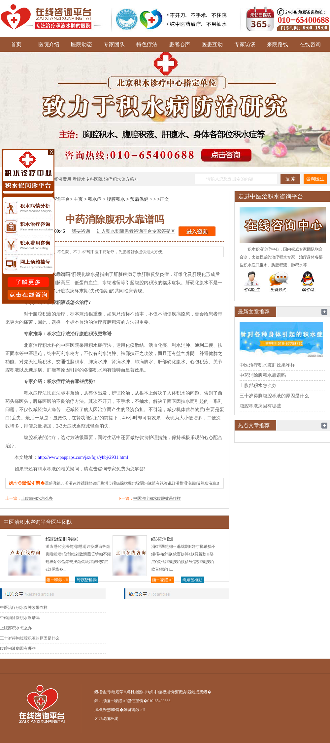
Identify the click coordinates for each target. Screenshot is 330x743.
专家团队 (114, 44)
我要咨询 (81, 231)
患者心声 (179, 44)
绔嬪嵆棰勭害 (87, 580)
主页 (78, 199)
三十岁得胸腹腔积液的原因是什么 (29, 638)
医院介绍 (48, 44)
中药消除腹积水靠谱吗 (20, 617)
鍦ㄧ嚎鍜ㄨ (57, 580)
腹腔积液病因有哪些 (18, 648)
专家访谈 (244, 44)
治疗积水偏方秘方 (121, 179)
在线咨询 (310, 44)
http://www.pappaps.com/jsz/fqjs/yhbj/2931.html (83, 457)
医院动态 (81, 44)
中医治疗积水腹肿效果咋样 (157, 498)
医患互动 (212, 44)
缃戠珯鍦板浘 (106, 718)
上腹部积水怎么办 (37, 498)
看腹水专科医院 (88, 179)
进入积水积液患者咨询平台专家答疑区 (136, 231)
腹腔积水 (116, 199)
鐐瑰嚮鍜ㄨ (134, 709)
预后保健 (139, 199)
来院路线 (277, 44)
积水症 (95, 199)
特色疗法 (146, 44)
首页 (16, 44)
